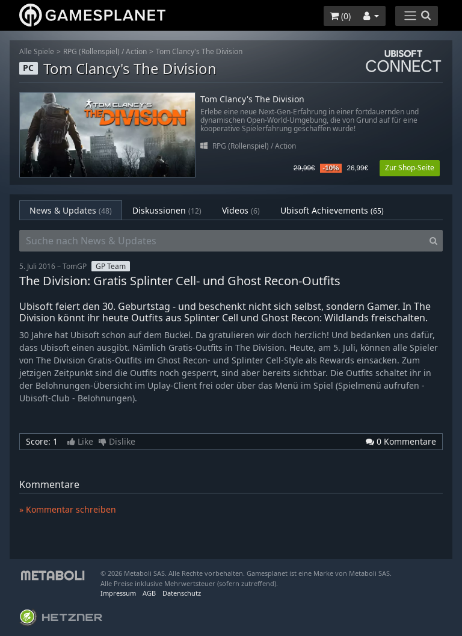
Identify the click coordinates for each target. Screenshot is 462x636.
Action (136, 51)
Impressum (118, 592)
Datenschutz (181, 592)
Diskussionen (167, 210)
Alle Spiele (36, 51)
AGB (149, 592)
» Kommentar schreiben (67, 509)
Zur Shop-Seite (409, 167)
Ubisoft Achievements (332, 210)
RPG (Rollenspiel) (91, 51)
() (340, 16)
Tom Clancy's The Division (199, 51)
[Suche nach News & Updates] (222, 241)
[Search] (433, 241)
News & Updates (70, 210)
